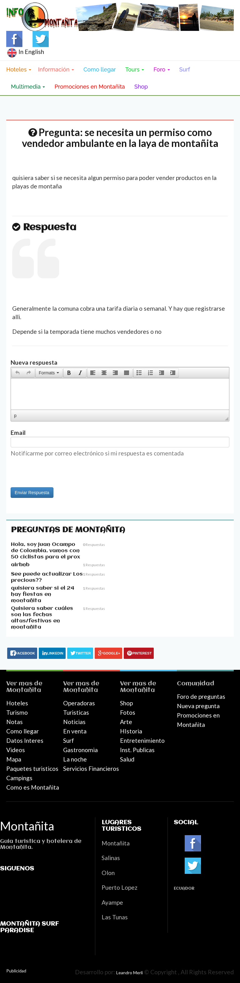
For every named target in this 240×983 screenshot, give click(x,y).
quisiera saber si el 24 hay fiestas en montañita (42, 594)
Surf (184, 69)
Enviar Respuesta (32, 492)
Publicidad (16, 970)
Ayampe (112, 902)
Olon (108, 872)
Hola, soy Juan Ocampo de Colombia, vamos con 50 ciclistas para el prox (45, 551)
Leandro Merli (129, 972)
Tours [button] (134, 69)
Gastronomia (80, 749)
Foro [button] (161, 69)
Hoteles (17, 703)
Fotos (127, 712)
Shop (141, 86)
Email (18, 432)
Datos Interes (24, 740)
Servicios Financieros (91, 768)
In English (25, 51)
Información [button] (56, 69)
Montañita (23, 690)
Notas (14, 721)
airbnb (20, 564)
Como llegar (99, 69)
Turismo (17, 712)
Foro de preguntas (201, 696)
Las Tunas (115, 917)
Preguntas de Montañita (68, 530)
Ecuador (184, 889)
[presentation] (17, 372)
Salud (127, 759)
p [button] (15, 415)
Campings (19, 777)
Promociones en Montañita (89, 86)
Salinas (111, 857)
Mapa (13, 759)
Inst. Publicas (137, 749)
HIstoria (131, 731)
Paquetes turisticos (32, 768)
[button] (17, 372)
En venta (75, 731)
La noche (75, 759)
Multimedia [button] (28, 86)
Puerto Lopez (120, 887)
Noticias (74, 721)
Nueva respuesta (34, 362)
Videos (15, 749)
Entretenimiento (142, 740)
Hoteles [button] (18, 69)
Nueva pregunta (198, 705)
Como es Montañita (32, 787)
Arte (126, 721)
